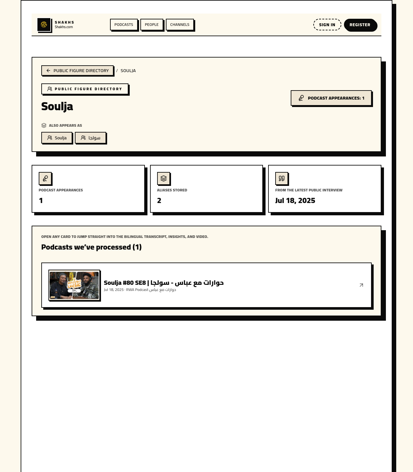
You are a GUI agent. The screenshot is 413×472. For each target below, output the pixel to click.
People (152, 24)
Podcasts (124, 24)
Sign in (327, 24)
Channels (179, 24)
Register (360, 24)
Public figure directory (77, 70)
